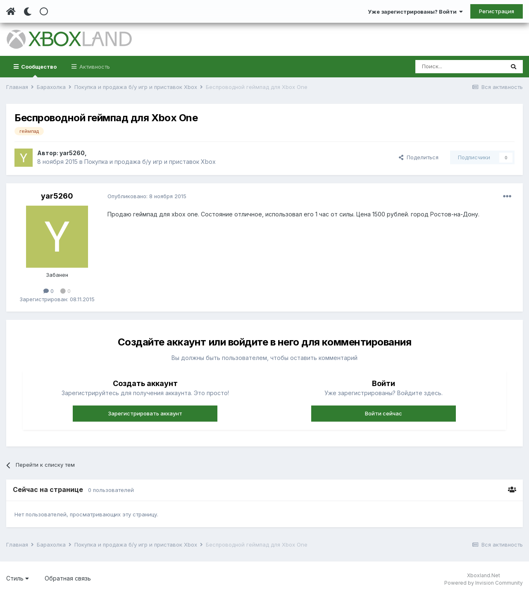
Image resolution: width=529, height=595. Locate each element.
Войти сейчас (383, 413)
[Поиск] (459, 66)
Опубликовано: (146, 196)
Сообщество (38, 70)
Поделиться (418, 157)
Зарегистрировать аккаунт (145, 413)
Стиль (17, 578)
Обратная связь (68, 578)
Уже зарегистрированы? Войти (415, 11)
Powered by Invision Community (483, 583)
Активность (94, 66)
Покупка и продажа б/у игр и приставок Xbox (150, 161)
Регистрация (496, 11)
